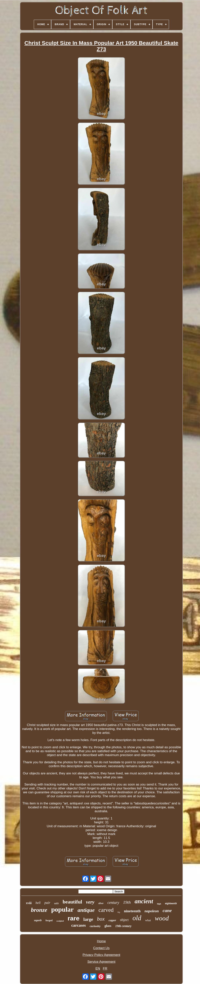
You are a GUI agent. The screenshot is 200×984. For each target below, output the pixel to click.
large (88, 919)
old (137, 918)
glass (107, 926)
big (119, 912)
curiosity (95, 926)
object (124, 920)
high (159, 904)
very (90, 902)
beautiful (72, 902)
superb (38, 920)
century (113, 902)
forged (49, 920)
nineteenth (132, 911)
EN (98, 968)
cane (167, 910)
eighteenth (171, 903)
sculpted (60, 921)
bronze (39, 910)
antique (86, 910)
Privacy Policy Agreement (101, 955)
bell (38, 903)
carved (105, 910)
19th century (123, 926)
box (101, 919)
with (56, 903)
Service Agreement (101, 962)
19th (127, 902)
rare (73, 918)
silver (101, 903)
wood (162, 918)
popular (62, 909)
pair (47, 903)
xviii (29, 903)
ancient (144, 901)
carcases (78, 925)
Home (101, 941)
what (148, 920)
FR (105, 968)
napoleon (152, 911)
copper (112, 920)
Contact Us (101, 948)
